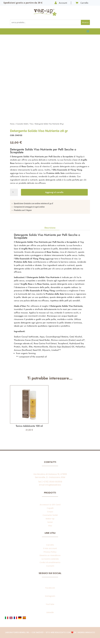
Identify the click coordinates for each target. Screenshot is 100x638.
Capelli (50, 508)
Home (12, 124)
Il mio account (50, 548)
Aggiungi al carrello (54, 192)
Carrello (50, 545)
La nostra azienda (50, 559)
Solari (50, 522)
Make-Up (50, 518)
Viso (31, 124)
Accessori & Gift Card (50, 504)
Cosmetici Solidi (22, 124)
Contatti (50, 566)
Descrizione (50, 227)
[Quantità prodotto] (14, 192)
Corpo (50, 511)
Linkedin (50, 612)
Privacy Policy (50, 552)
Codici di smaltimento (50, 562)
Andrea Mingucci (86, 632)
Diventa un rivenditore (50, 555)
